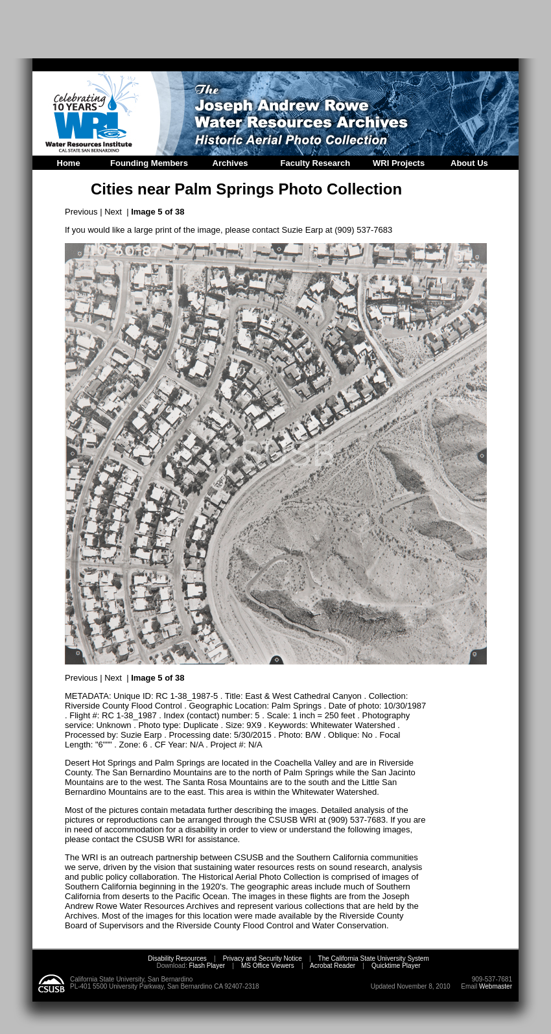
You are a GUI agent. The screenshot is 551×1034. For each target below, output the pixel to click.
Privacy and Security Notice (262, 958)
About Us (469, 163)
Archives (230, 163)
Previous (81, 212)
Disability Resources (177, 958)
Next (113, 212)
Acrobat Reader (332, 965)
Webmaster (495, 986)
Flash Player (206, 965)
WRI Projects (399, 163)
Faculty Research (316, 163)
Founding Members (149, 163)
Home (68, 163)
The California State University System (373, 958)
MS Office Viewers (267, 965)
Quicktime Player (396, 965)
